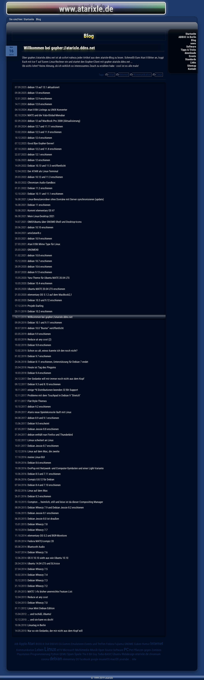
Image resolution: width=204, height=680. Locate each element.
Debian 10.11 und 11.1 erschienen (45, 193)
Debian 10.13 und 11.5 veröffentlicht (47, 165)
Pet (131, 650)
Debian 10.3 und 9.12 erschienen (45, 300)
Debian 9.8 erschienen (39, 345)
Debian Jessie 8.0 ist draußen (43, 518)
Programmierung (40, 654)
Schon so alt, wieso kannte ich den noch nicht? (52, 350)
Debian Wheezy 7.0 (37, 602)
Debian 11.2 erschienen (40, 188)
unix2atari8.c (34, 233)
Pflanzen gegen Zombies (147, 650)
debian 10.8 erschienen (40, 255)
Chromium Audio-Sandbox (41, 182)
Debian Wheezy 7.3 (37, 580)
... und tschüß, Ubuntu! (39, 614)
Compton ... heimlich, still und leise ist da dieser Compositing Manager (65, 502)
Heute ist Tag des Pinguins (42, 367)
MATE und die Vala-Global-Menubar (46, 115)
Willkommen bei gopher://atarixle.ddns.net (50, 317)
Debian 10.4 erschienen (40, 283)
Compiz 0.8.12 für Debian (41, 479)
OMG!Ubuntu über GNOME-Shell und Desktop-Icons (55, 221)
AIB (16, 644)
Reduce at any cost (38, 597)
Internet (124, 74)
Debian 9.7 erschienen (39, 356)
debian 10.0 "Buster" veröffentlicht (46, 328)
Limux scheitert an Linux (40, 440)
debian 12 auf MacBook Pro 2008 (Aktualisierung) (54, 120)
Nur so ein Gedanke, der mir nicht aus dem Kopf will (55, 630)
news (193, 43)
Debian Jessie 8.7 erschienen (43, 445)
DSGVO (54, 644)
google (94, 659)
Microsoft (68, 650)
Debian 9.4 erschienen (39, 373)
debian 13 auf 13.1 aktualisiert (43, 87)
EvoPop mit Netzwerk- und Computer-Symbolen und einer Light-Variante (66, 468)
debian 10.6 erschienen (40, 266)
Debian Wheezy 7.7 (37, 529)
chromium (155, 654)
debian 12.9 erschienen (40, 98)
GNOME (128, 644)
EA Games (64, 644)
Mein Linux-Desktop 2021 (41, 216)
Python (55, 654)
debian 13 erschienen (39, 92)
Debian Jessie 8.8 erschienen (43, 429)
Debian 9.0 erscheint (38, 423)
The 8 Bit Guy (89, 654)
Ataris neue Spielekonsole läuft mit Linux (49, 412)
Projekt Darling (35, 305)
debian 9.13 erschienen (40, 272)
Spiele (78, 654)
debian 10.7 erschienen (40, 261)
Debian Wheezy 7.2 (37, 586)
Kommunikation (142, 74)
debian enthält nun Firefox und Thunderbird (50, 434)
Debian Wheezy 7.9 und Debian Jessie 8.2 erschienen (56, 507)
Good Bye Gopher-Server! (41, 143)
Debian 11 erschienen (39, 204)
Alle (134, 659)
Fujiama (119, 644)
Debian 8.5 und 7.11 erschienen (44, 473)
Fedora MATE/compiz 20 (41, 541)
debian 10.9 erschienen (40, 238)
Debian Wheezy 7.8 (37, 524)
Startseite (191, 33)
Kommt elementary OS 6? (41, 210)
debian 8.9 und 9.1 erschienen (43, 417)
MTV (59, 650)
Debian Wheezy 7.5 (37, 569)
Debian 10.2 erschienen (40, 311)
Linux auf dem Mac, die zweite (43, 451)
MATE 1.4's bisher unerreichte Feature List (50, 591)
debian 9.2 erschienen (39, 406)
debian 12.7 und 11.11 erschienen (45, 126)
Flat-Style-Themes (37, 401)
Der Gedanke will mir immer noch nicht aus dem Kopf (56, 378)
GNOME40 (33, 249)
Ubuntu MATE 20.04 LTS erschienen (46, 288)
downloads (190, 53)
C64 (47, 644)
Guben (137, 644)
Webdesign (128, 654)
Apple (23, 644)
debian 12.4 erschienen (40, 137)
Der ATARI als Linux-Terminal (43, 171)
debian (56, 658)
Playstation (23, 654)
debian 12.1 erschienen (40, 154)
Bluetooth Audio (36, 546)
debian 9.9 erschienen (39, 333)
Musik (94, 650)
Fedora (110, 644)
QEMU (62, 654)
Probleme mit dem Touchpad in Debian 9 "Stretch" (54, 395)
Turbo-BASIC (105, 654)
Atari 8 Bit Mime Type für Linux (44, 244)
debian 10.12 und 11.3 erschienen (45, 177)
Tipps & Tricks (188, 49)
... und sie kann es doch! (40, 619)
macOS (114, 659)
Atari (111, 74)
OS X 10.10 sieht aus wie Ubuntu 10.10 (48, 557)
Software (191, 46)
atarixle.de (142, 654)
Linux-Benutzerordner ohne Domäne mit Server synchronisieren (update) (66, 199)
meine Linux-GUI (36, 457)
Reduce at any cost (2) (39, 339)
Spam (70, 654)
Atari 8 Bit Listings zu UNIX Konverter (47, 109)
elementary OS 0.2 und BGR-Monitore (47, 535)
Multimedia (82, 650)
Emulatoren (77, 644)
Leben (39, 650)
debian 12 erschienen (39, 160)
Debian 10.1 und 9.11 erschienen (45, 322)
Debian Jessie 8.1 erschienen (43, 513)
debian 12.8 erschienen (40, 104)
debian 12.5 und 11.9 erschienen (45, 132)
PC (126, 649)
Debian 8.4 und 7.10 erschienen (44, 485)
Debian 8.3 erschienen (39, 496)
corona (45, 659)
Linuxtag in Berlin (37, 625)
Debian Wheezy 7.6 (37, 552)
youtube (124, 659)
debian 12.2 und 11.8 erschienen (45, 149)
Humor (146, 644)
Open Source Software (110, 650)
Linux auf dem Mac (38, 490)
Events (192, 56)
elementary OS (71, 659)
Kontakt (192, 68)
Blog (193, 40)
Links (193, 62)
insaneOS (104, 659)
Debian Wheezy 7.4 (37, 574)
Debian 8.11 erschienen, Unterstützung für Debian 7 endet (58, 361)
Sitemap (191, 65)
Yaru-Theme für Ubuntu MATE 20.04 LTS (48, 277)
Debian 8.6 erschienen (39, 462)
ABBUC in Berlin (187, 37)
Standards (190, 59)
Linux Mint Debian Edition (41, 608)
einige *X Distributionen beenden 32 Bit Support (53, 389)
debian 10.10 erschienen (40, 227)
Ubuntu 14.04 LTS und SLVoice (44, 563)
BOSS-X (40, 644)
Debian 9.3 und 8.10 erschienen (44, 384)
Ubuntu (117, 654)
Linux (159, 74)
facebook (85, 659)
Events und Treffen (95, 644)
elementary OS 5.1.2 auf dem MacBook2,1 (50, 294)
